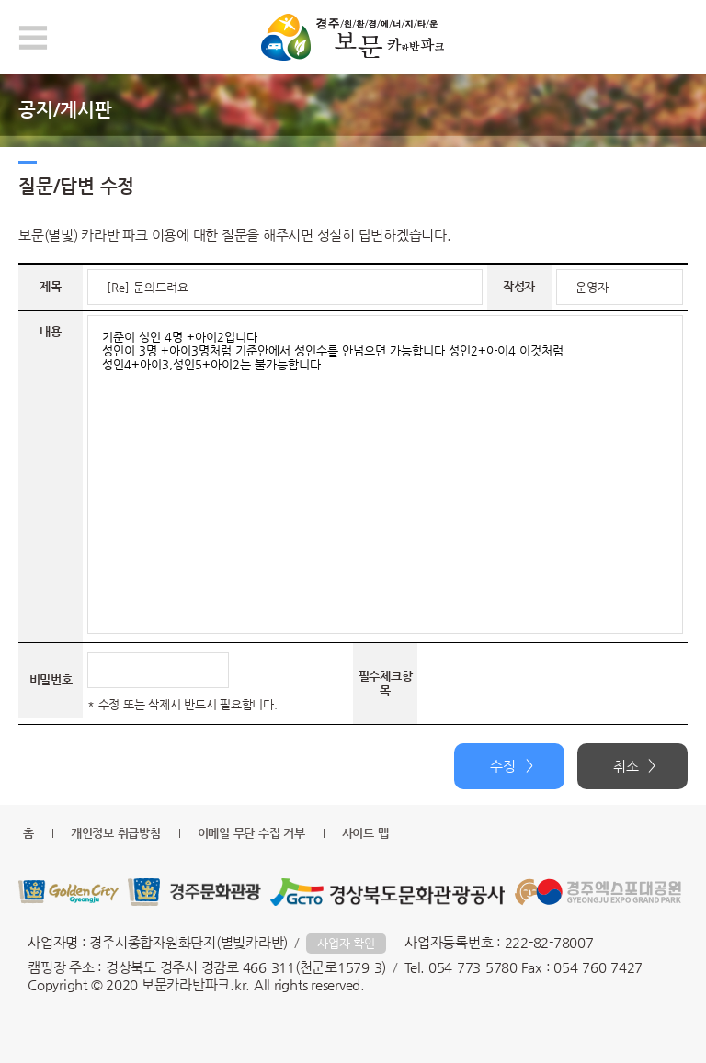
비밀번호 (51, 679)
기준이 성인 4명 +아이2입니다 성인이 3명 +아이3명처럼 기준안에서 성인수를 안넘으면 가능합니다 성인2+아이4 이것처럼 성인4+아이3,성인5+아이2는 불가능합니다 (385, 474)
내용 (51, 331)
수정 (503, 766)
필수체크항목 (386, 683)
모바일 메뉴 (33, 38)
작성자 (519, 286)
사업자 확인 (346, 943)
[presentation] (561, 683)
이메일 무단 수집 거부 (251, 833)
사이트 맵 (365, 833)
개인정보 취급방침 (116, 833)
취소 (626, 766)
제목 (51, 286)
